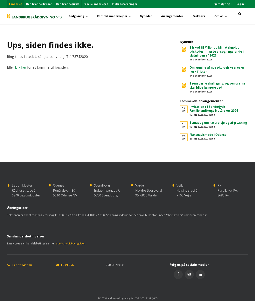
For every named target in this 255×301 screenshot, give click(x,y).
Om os (221, 16)
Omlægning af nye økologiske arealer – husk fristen (213, 69)
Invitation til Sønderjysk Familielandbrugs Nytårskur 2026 (215, 109)
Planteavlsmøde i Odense (209, 138)
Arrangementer (176, 16)
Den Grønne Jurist (67, 4)
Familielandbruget (96, 4)
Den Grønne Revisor (39, 4)
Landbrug (15, 4)
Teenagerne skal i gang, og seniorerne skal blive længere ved (216, 85)
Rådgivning (86, 16)
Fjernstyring (222, 4)
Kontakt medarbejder (121, 16)
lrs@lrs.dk (68, 269)
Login (241, 4)
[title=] (239, 16)
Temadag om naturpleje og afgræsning (211, 124)
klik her (21, 67)
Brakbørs (201, 16)
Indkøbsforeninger (124, 4)
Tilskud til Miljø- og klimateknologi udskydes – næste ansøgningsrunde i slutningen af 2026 (218, 51)
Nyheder (151, 16)
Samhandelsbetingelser (70, 247)
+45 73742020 (22, 269)
